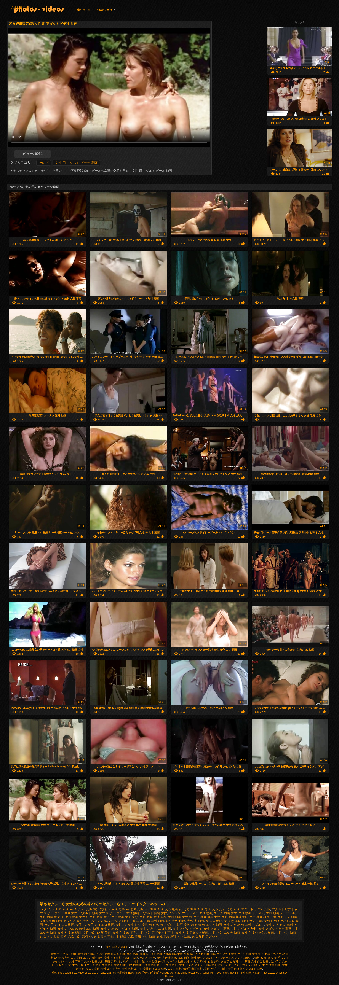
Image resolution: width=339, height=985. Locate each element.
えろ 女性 (233, 909)
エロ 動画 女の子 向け (115, 965)
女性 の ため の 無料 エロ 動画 (78, 928)
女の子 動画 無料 (193, 968)
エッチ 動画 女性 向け (250, 954)
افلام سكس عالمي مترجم (98, 972)
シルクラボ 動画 (51, 921)
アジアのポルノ (224, 957)
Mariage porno (168, 972)
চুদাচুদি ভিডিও (120, 972)
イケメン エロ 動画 (199, 913)
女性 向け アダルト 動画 (192, 932)
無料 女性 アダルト (202, 957)
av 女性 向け (136, 965)
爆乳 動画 (133, 954)
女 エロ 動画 (214, 921)
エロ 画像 (183, 957)
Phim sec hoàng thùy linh (224, 972)
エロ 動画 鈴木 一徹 (262, 917)
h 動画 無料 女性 (173, 954)
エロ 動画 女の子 (76, 917)
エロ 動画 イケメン (251, 913)
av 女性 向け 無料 (94, 909)
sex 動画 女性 (154, 909)
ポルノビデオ (147, 957)
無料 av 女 (260, 957)
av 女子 (75, 909)
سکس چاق (269, 972)
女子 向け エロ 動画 (101, 924)
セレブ (43, 163)
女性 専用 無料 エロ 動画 (173, 936)
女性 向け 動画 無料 (53, 936)
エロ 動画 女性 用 (180, 917)
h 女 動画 (203, 954)
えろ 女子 (218, 909)
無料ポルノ (190, 954)
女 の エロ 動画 (271, 965)
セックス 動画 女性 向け (181, 961)
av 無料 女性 (134, 909)
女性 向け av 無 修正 (97, 932)
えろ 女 (272, 957)
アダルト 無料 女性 (154, 913)
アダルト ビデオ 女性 (255, 909)
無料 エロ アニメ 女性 (223, 954)
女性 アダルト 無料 (244, 928)
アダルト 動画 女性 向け (95, 913)
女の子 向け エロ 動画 (59, 924)
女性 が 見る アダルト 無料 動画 (198, 965)
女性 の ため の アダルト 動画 (162, 924)
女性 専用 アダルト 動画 (110, 936)
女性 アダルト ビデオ (187, 928)
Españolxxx (134, 972)
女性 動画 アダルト (22, 7)
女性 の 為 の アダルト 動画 (119, 928)
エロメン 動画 (287, 917)
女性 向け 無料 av (80, 936)
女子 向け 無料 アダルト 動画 (245, 968)
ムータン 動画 (118, 921)
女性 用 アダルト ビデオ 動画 (76, 163)
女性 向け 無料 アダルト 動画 (121, 957)
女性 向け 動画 (286, 932)
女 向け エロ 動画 (236, 921)
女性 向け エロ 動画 (154, 968)
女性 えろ (134, 924)
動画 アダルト (113, 961)
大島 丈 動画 (195, 921)
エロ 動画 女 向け (52, 917)
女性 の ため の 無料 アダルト (244, 924)
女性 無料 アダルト (205, 936)
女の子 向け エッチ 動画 (86, 965)
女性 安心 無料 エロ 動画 (235, 961)
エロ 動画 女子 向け (124, 917)
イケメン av (177, 913)
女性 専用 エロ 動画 (141, 936)
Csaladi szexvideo (73, 972)
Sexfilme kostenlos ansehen (193, 972)
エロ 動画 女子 (100, 917)
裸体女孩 (57, 972)
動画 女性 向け (175, 921)
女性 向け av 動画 (69, 932)
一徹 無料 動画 (154, 921)
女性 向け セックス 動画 (257, 932)
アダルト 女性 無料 (126, 913)
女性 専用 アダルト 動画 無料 (86, 961)
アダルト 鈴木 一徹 (133, 961)
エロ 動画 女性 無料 (153, 917)
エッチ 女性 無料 (93, 957)
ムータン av (99, 921)
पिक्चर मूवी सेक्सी (150, 972)
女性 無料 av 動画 (115, 954)
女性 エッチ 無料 (111, 968)
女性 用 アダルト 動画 (63, 954)
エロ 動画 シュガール (280, 913)
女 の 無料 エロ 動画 (70, 957)
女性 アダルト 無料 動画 (275, 928)
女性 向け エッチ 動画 (225, 932)
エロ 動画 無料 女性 (206, 917)
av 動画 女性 (60, 909)
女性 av (121, 924)
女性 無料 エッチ (132, 968)
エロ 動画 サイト (155, 965)
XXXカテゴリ (104, 9)
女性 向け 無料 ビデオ (90, 954)
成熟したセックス (228, 965)
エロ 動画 (172, 965)
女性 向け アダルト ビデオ (156, 932)
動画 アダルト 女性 (216, 968)
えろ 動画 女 (173, 909)
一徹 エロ (135, 921)
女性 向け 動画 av (167, 957)
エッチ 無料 (174, 968)
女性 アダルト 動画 (216, 928)
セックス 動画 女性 (77, 921)
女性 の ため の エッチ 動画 (203, 924)
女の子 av (255, 921)
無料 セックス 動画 (151, 954)
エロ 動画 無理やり (235, 917)
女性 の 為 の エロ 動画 (155, 928)
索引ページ (83, 9)
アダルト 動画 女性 (64, 913)
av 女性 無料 (116, 909)
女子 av (81, 924)
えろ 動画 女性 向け (197, 909)
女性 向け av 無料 (124, 932)
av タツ (45, 909)
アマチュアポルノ (250, 965)
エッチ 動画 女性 (225, 913)
